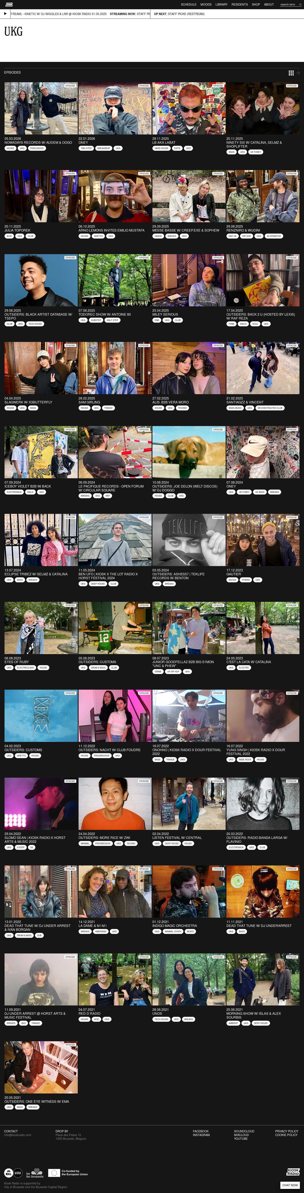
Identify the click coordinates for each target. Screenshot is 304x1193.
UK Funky (256, 152)
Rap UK (233, 236)
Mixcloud (241, 1135)
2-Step (20, 847)
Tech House (35, 323)
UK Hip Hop (173, 671)
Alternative (274, 236)
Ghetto (98, 236)
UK (31, 847)
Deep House (98, 583)
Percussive (37, 148)
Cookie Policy (286, 1135)
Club (30, 236)
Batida (232, 579)
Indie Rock (245, 759)
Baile (30, 492)
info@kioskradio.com (17, 1135)
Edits (177, 148)
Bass (231, 152)
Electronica (14, 492)
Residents (240, 4)
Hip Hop (246, 236)
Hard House (161, 148)
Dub (39, 935)
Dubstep (96, 320)
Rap (108, 495)
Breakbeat (103, 148)
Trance (108, 408)
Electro (244, 667)
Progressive (101, 755)
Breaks (172, 236)
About (269, 4)
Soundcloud (244, 1131)
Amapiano (100, 931)
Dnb (157, 320)
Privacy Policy (286, 1131)
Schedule (188, 4)
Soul (255, 323)
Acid (9, 236)
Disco (243, 323)
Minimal (85, 843)
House (10, 148)
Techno (182, 408)
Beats (190, 931)
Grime (158, 671)
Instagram (201, 1135)
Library (221, 4)
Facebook (201, 1131)
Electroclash (25, 667)
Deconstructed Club (270, 408)
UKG (22, 148)
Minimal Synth (173, 931)
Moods (206, 4)
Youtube (241, 1139)
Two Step (86, 148)
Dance (158, 236)
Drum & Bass (98, 667)
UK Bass (260, 492)
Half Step (112, 320)
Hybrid (246, 579)
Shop (256, 4)
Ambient (233, 1023)
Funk (231, 323)
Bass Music (235, 408)
